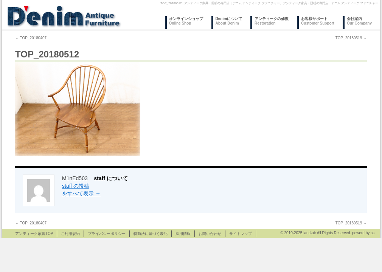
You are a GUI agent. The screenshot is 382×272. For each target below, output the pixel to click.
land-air (309, 233)
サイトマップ (240, 234)
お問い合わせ (210, 234)
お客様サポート (317, 21)
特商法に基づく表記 (151, 234)
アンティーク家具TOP (34, 234)
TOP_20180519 (351, 38)
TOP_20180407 (31, 38)
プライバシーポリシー (107, 234)
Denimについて (229, 21)
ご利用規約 (70, 234)
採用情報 (183, 234)
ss (372, 233)
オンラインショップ (186, 21)
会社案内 (359, 21)
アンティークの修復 (272, 21)
